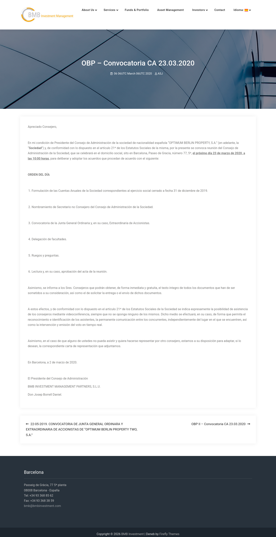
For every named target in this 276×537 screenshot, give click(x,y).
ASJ (160, 70)
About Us (77, 10)
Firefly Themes (169, 530)
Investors (188, 10)
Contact (209, 10)
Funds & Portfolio (126, 10)
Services (99, 10)
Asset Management (160, 10)
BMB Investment (132, 530)
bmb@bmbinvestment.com (42, 502)
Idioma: (230, 10)
